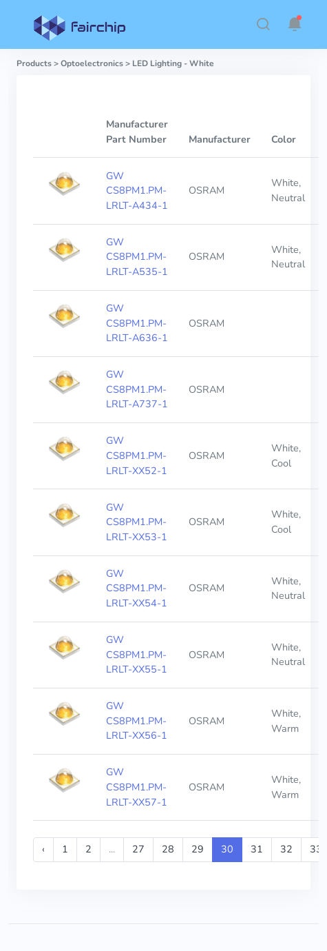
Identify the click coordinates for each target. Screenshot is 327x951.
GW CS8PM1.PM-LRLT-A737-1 (137, 389)
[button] (263, 24)
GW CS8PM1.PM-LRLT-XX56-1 (136, 720)
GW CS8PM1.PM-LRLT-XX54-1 (136, 588)
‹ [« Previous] (43, 849)
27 (138, 849)
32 (286, 849)
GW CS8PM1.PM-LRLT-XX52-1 (136, 455)
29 (197, 849)
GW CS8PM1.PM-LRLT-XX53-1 (136, 522)
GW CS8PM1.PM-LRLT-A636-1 (137, 323)
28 (168, 849)
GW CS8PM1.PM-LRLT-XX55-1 (136, 654)
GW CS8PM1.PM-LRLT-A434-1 (137, 190)
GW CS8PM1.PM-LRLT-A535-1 (137, 256)
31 (257, 849)
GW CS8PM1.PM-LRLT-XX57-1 (136, 786)
